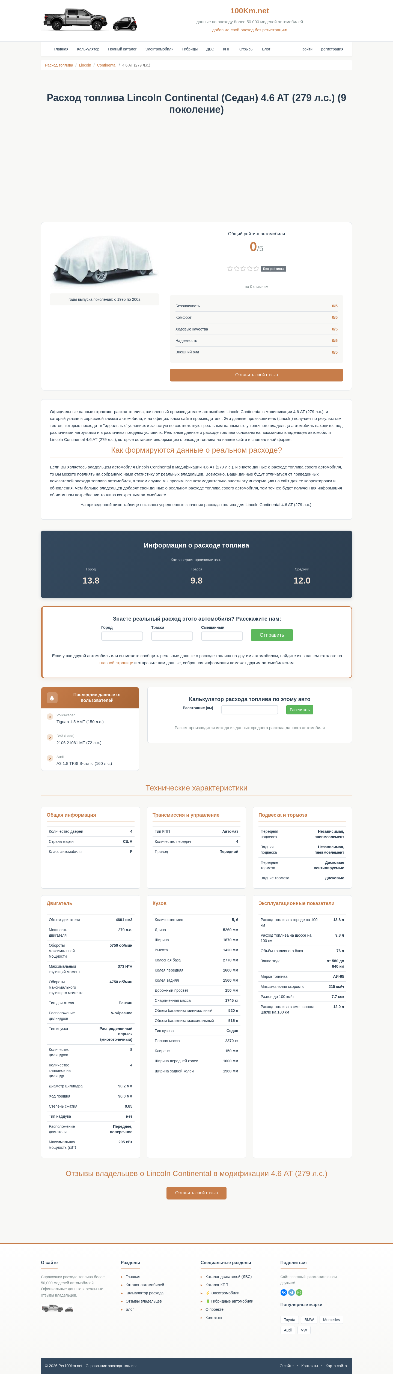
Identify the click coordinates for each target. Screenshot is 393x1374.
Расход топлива (59, 65)
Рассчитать (300, 710)
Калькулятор (88, 49)
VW (304, 1330)
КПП (227, 49)
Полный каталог (122, 49)
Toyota (289, 1320)
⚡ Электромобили (222, 1293)
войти (307, 49)
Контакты (214, 1317)
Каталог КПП (217, 1285)
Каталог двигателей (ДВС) (229, 1276)
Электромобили (159, 49)
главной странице (116, 662)
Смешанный (212, 627)
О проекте (215, 1309)
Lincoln (85, 65)
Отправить (272, 635)
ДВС (210, 49)
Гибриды (190, 49)
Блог (266, 49)
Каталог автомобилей (145, 1285)
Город (107, 627)
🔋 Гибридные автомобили (229, 1301)
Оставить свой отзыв (256, 374)
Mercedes (331, 1320)
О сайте (287, 1366)
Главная (61, 49)
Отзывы (246, 49)
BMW (309, 1320)
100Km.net (249, 11)
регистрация (332, 49)
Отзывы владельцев (144, 1301)
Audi (288, 1330)
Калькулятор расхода (145, 1293)
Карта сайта (336, 1366)
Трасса (157, 627)
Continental (106, 65)
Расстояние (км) (198, 708)
